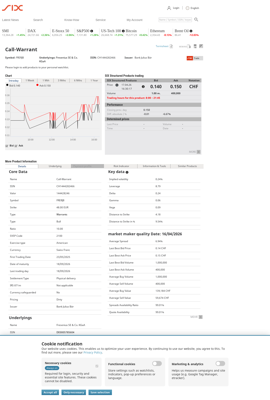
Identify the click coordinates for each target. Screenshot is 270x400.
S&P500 (83, 31)
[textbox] (175, 20)
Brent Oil (182, 31)
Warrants (61, 214)
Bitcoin (131, 31)
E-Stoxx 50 (60, 31)
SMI (5, 31)
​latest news (10, 20)
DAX (32, 31)
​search (38, 20)
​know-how (71, 20)
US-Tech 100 (111, 31)
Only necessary (74, 392)
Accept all (50, 392)
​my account (134, 20)
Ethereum (157, 31)
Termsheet (162, 46)
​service (101, 20)
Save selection (100, 392)
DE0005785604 (65, 332)
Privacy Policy (92, 352)
